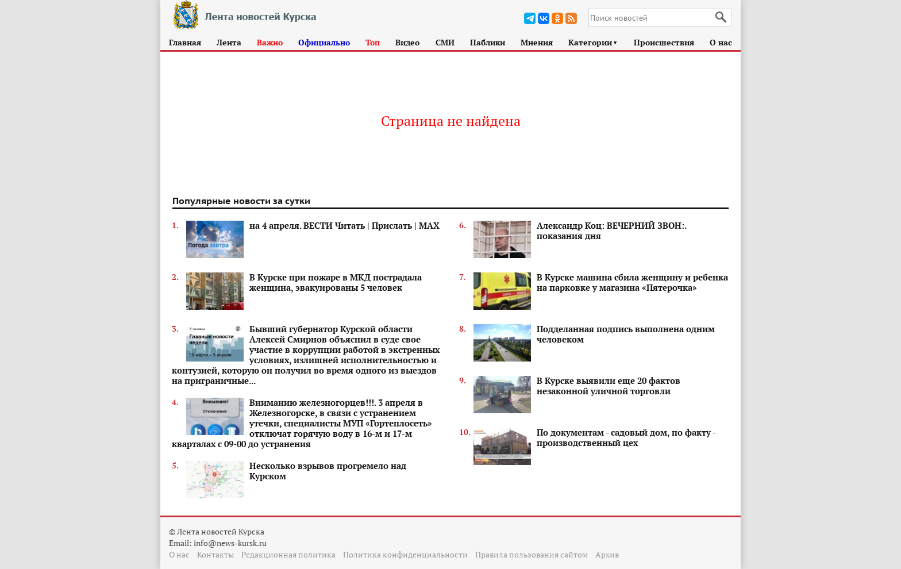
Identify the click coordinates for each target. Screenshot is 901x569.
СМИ (445, 42)
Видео (407, 42)
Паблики (487, 42)
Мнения (537, 42)
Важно (270, 42)
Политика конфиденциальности (405, 554)
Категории (593, 42)
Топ (372, 42)
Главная (185, 42)
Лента (229, 42)
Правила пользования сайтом (531, 554)
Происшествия (664, 42)
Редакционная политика (288, 554)
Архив (607, 554)
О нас (721, 42)
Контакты (215, 554)
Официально (324, 42)
